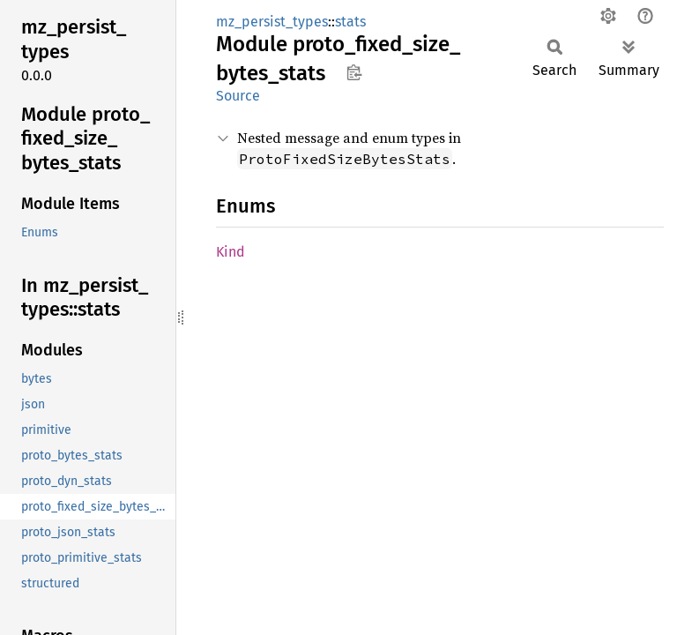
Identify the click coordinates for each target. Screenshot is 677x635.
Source (238, 95)
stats (350, 21)
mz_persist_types (272, 21)
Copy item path (353, 72)
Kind (230, 251)
